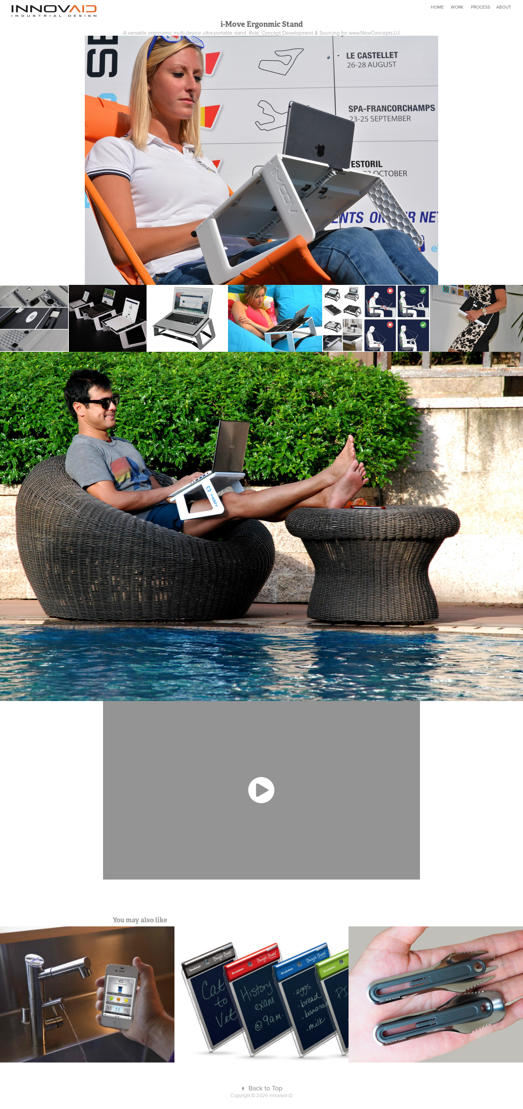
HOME (437, 7)
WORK (457, 7)
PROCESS (480, 7)
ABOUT (503, 7)
